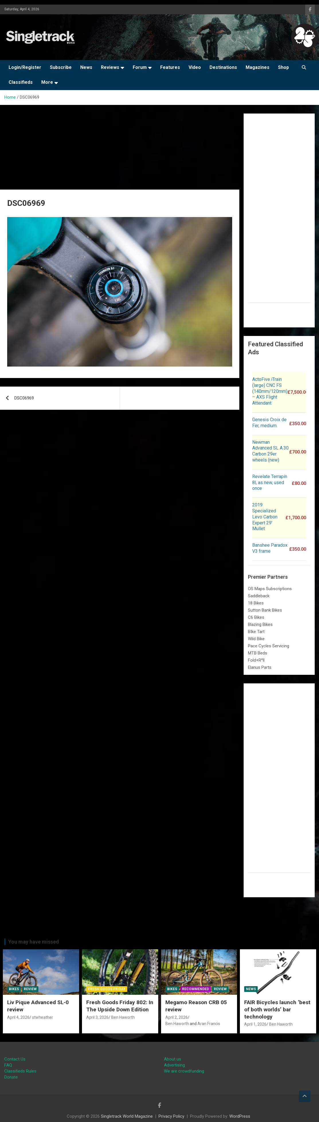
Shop (283, 67)
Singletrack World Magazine (127, 1116)
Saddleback (258, 595)
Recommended (195, 989)
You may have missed (33, 942)
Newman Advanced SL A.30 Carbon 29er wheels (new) (270, 451)
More (47, 82)
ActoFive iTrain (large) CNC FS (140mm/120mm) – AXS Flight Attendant (269, 391)
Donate (11, 1077)
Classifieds (21, 82)
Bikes (14, 989)
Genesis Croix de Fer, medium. (269, 422)
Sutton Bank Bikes (265, 610)
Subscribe (61, 67)
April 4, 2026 (18, 1017)
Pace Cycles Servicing (268, 645)
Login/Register (25, 67)
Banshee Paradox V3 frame (269, 548)
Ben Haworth (123, 1017)
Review (30, 989)
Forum (140, 67)
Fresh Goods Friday (107, 989)
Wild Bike (256, 638)
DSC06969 (24, 398)
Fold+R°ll (256, 660)
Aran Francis (208, 1023)
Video (195, 67)
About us (172, 1059)
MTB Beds (257, 653)
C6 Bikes (256, 617)
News (86, 67)
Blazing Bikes (260, 624)
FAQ (8, 1065)
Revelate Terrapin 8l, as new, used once (269, 482)
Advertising (174, 1065)
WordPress (239, 1116)
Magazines (257, 67)
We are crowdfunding (184, 1071)
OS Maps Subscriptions (270, 588)
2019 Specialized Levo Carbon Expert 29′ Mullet (264, 516)
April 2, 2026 (176, 1017)
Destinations (223, 67)
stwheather (42, 1017)
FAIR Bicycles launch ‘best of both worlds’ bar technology (277, 1009)
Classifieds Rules (20, 1071)
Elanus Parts (259, 667)
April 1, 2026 (255, 1024)
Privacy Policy (171, 1116)
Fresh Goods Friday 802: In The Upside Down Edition (119, 1006)
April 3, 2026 (97, 1017)
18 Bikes (256, 603)
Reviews (110, 67)
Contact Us (15, 1059)
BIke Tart (256, 631)
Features (170, 67)
